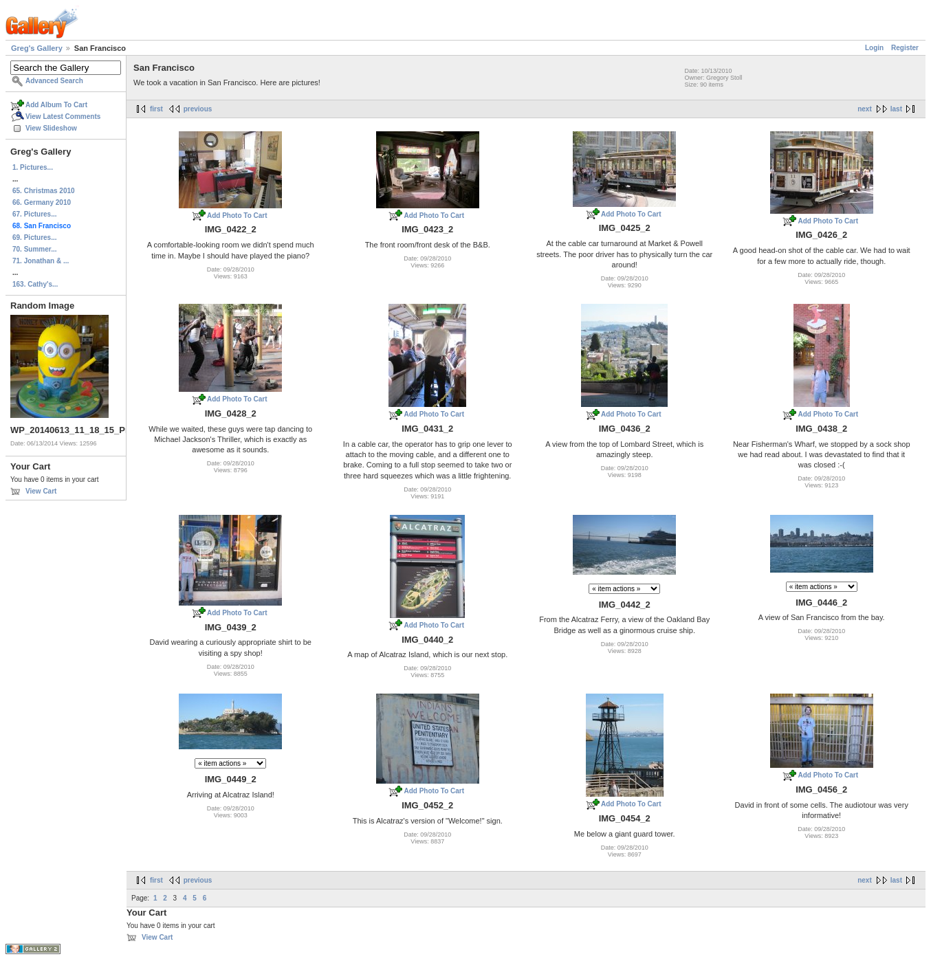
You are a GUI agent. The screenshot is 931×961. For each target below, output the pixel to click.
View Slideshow (51, 128)
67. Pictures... (34, 214)
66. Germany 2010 (41, 202)
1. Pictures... (32, 167)
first (156, 109)
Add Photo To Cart (237, 215)
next (864, 109)
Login (874, 48)
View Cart (40, 491)
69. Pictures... (34, 237)
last (896, 109)
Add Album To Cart (56, 105)
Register (905, 48)
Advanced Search (54, 81)
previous (198, 109)
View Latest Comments (62, 116)
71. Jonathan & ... (40, 261)
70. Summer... (34, 249)
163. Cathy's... (35, 284)
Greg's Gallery (37, 48)
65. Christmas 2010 (43, 191)
